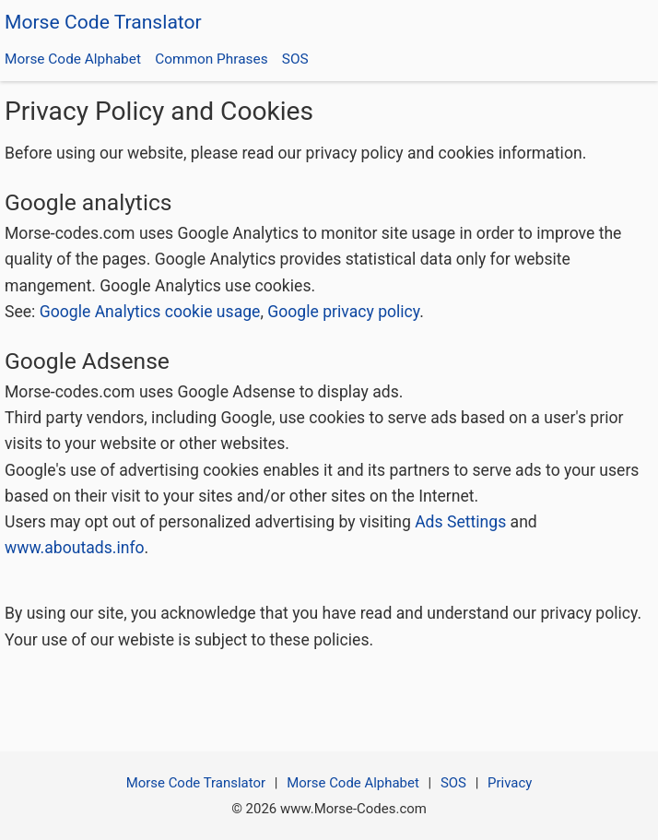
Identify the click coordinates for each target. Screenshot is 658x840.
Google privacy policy (343, 311)
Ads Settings (460, 522)
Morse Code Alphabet (73, 59)
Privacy (510, 783)
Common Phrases (211, 59)
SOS (295, 59)
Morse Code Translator (103, 21)
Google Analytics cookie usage (150, 311)
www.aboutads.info (75, 547)
